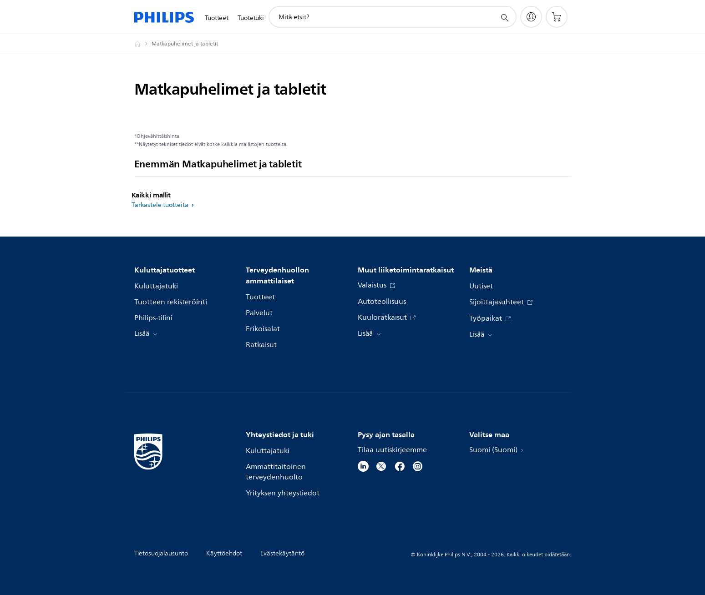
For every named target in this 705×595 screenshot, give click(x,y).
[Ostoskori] (557, 17)
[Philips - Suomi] (143, 43)
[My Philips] (531, 17)
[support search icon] (504, 17)
